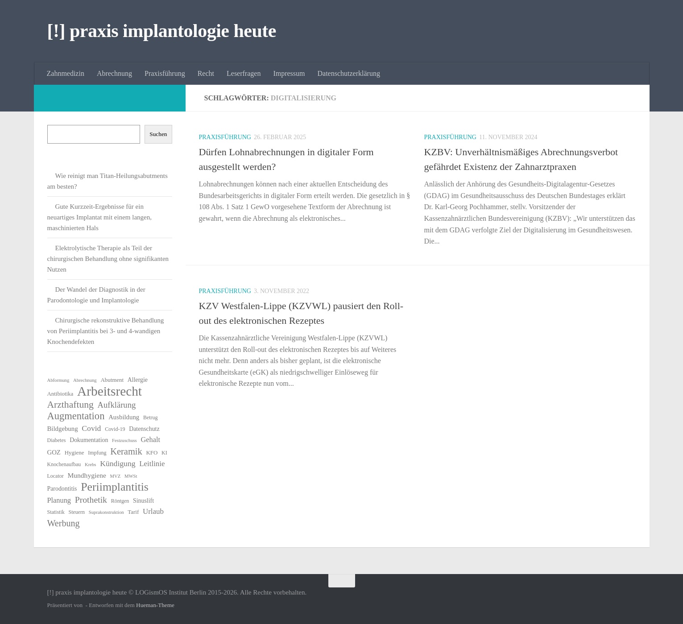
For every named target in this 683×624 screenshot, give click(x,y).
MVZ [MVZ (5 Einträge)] (115, 476)
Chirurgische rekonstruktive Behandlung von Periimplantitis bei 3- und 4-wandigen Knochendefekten (105, 331)
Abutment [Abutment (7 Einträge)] (112, 379)
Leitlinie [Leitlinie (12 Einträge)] (152, 463)
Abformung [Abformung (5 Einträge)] (58, 380)
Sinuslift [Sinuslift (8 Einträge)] (143, 500)
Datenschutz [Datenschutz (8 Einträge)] (144, 429)
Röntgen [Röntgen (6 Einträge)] (120, 501)
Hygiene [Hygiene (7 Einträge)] (74, 452)
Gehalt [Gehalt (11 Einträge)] (150, 439)
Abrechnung (114, 73)
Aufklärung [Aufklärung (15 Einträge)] (117, 404)
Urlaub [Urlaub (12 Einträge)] (153, 511)
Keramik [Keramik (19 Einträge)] (126, 451)
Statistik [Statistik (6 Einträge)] (56, 512)
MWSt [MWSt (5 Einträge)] (130, 476)
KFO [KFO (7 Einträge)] (152, 452)
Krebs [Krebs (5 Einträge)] (90, 464)
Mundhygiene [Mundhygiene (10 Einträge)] (86, 475)
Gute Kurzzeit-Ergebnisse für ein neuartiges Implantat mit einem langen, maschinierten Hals (99, 217)
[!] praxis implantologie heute (161, 31)
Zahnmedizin (65, 73)
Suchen (158, 134)
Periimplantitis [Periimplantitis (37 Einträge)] (115, 487)
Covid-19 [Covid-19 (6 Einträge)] (115, 429)
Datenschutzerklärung (349, 73)
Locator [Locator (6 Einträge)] (55, 476)
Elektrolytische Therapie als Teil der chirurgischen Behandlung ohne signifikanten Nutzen (108, 258)
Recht (206, 73)
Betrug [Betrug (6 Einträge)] (150, 417)
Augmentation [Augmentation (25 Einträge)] (76, 416)
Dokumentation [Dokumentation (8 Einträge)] (89, 440)
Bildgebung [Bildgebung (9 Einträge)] (62, 428)
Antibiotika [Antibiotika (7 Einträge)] (60, 393)
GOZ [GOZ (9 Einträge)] (54, 452)
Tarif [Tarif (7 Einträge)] (133, 511)
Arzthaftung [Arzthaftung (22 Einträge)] (70, 404)
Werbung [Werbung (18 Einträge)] (63, 523)
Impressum (289, 73)
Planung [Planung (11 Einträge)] (59, 500)
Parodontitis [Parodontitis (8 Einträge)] (62, 488)
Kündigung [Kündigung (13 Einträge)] (117, 463)
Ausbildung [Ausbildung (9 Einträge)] (123, 417)
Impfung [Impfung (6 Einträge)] (97, 453)
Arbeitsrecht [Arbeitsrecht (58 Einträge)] (109, 391)
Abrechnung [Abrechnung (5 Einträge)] (85, 380)
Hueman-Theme (155, 605)
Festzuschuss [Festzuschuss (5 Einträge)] (124, 440)
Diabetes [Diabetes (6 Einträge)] (56, 440)
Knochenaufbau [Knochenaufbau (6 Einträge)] (64, 464)
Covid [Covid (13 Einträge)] (91, 428)
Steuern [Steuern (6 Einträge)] (77, 512)
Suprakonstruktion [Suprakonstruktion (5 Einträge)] (106, 512)
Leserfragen (244, 73)
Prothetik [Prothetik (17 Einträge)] (91, 499)
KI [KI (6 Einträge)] (164, 453)
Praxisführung (165, 73)
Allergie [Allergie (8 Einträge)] (138, 379)
